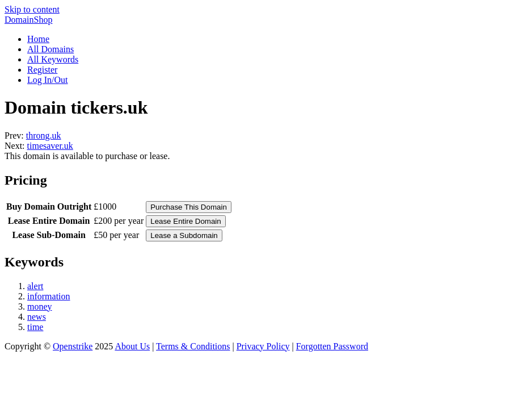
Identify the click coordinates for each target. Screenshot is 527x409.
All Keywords (52, 59)
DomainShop (28, 19)
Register (42, 69)
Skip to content (32, 9)
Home (38, 39)
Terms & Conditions (193, 346)
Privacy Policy (263, 346)
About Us (132, 346)
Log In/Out (47, 80)
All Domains (50, 49)
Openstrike (72, 346)
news (36, 317)
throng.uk (43, 135)
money (39, 306)
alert (35, 286)
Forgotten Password (332, 346)
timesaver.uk (50, 146)
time (35, 327)
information (48, 296)
